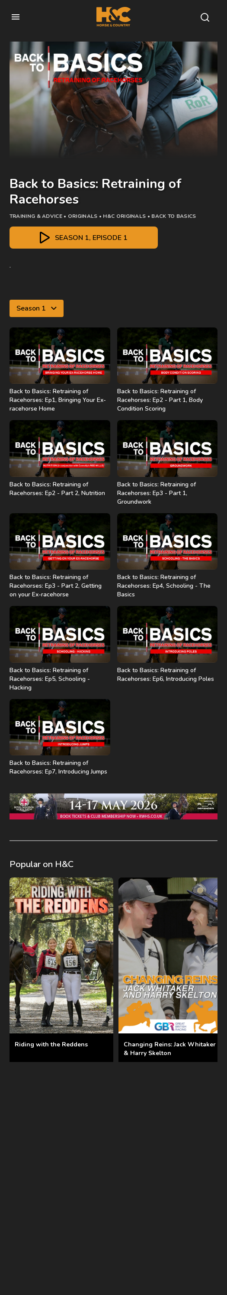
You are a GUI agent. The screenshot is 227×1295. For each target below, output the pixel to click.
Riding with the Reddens (51, 1044)
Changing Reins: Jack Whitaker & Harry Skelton (170, 1048)
